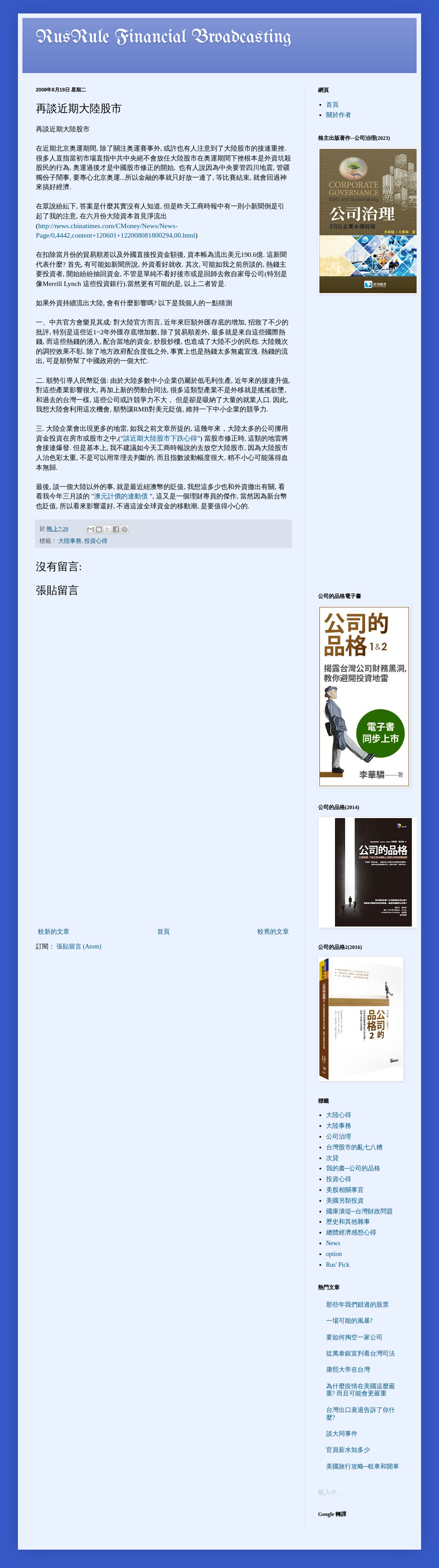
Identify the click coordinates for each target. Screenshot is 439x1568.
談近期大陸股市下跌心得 (160, 438)
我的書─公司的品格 (353, 1168)
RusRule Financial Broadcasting (164, 38)
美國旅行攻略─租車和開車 (363, 1466)
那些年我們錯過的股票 (357, 1304)
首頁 (163, 931)
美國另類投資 (345, 1200)
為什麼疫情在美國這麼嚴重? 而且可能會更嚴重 (360, 1390)
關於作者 (338, 115)
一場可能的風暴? (349, 1320)
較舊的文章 (273, 931)
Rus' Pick (338, 1264)
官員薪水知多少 (348, 1450)
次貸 (332, 1158)
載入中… (330, 1492)
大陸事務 (70, 541)
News (333, 1243)
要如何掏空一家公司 (354, 1337)
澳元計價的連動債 (121, 496)
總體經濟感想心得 (351, 1232)
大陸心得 (338, 1115)
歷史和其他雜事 (348, 1221)
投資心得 (96, 541)
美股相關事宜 (345, 1190)
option (334, 1254)
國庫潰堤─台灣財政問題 (359, 1211)
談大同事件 (341, 1433)
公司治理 (338, 1136)
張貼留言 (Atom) (79, 946)
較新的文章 (53, 931)
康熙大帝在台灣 (348, 1369)
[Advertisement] (163, 859)
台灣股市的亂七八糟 (354, 1147)
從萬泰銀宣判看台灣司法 (360, 1353)
